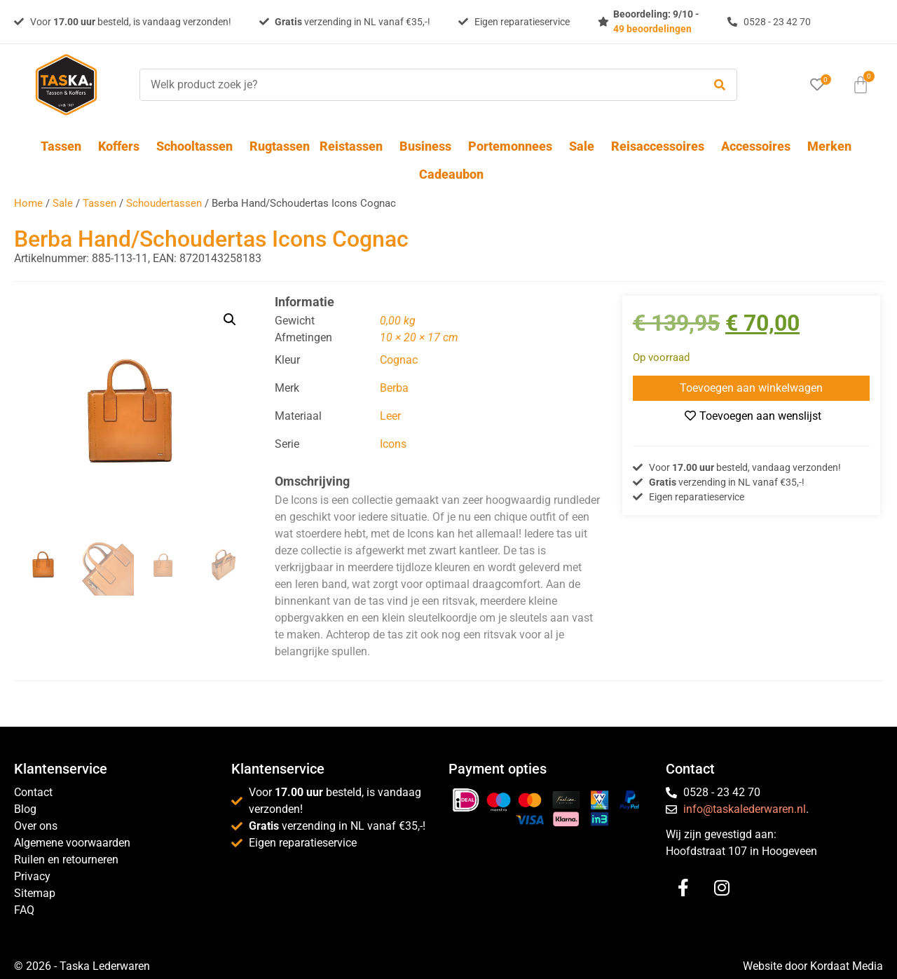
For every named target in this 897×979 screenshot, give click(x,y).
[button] (229, 319)
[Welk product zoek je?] (417, 84)
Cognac (399, 360)
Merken (829, 146)
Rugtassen (279, 146)
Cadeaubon (451, 174)
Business (428, 146)
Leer (390, 416)
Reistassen (355, 146)
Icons (393, 444)
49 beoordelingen (652, 28)
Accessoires (759, 146)
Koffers (122, 146)
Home (28, 203)
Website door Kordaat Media (813, 966)
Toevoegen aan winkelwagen (751, 388)
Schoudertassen (164, 203)
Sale (585, 146)
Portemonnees (513, 146)
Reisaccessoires (661, 146)
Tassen (64, 146)
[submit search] (720, 85)
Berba (394, 388)
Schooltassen (198, 146)
